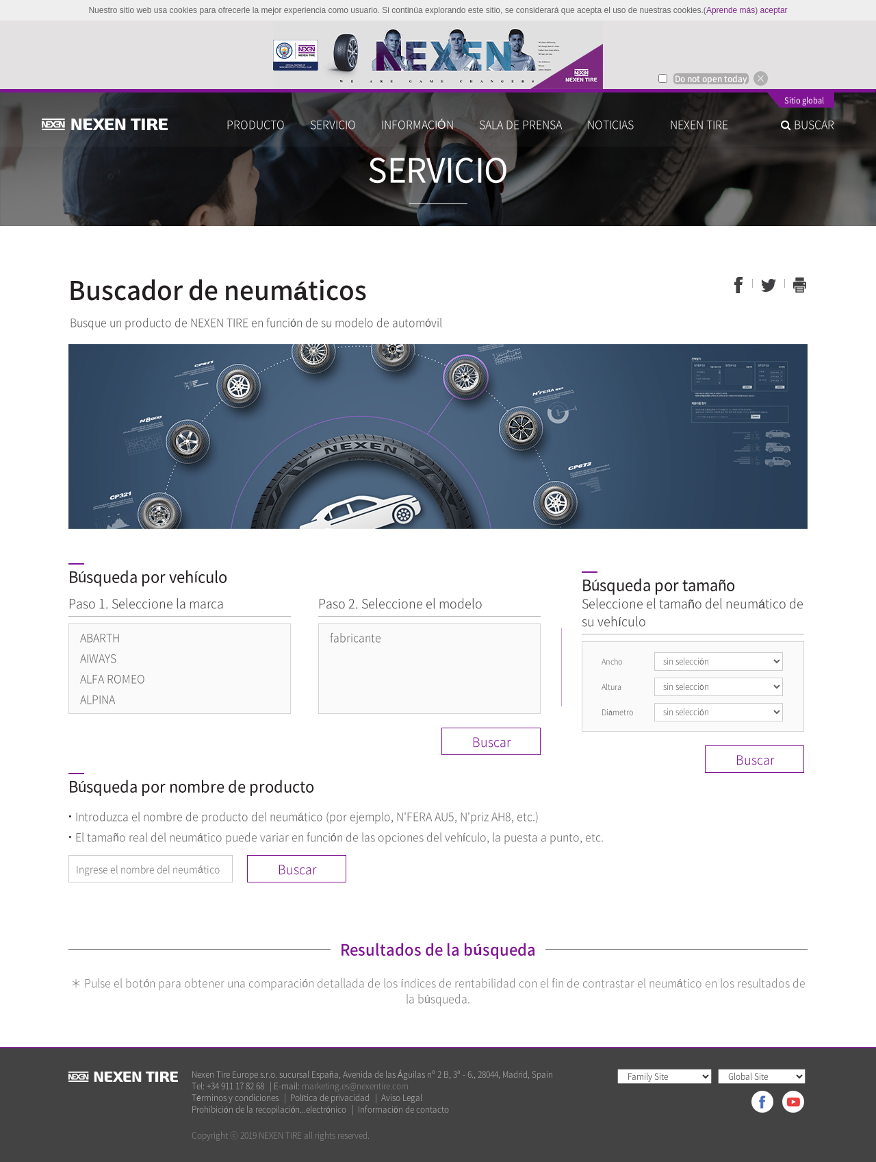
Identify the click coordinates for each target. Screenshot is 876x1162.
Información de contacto (403, 1109)
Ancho (612, 661)
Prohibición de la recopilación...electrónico (269, 1109)
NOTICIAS (616, 124)
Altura (611, 687)
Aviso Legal (401, 1098)
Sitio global (804, 101)
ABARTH (100, 637)
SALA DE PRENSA (520, 124)
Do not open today (711, 78)
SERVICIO (333, 124)
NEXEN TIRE (699, 124)
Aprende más (730, 10)
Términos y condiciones (235, 1098)
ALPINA (97, 699)
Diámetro (618, 712)
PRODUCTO (256, 124)
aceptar (774, 10)
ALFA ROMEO (112, 678)
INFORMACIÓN (417, 124)
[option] (438, 55)
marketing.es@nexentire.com (355, 1086)
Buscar (491, 741)
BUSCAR (807, 124)
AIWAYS (98, 658)
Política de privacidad (330, 1098)
